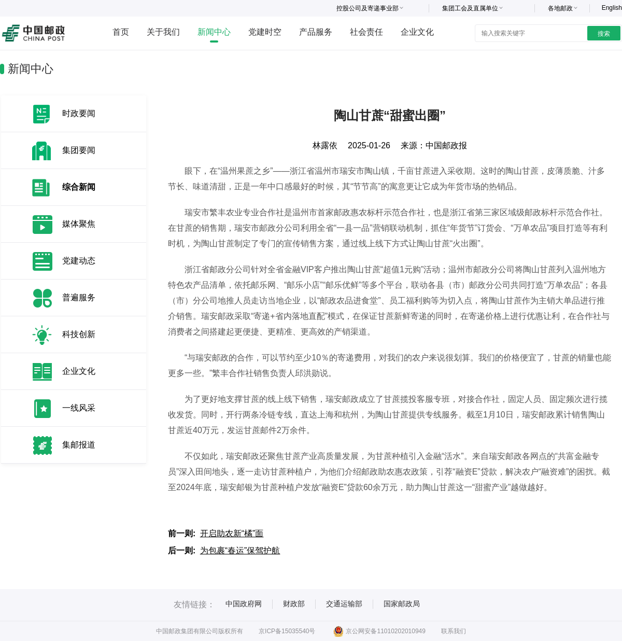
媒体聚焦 (78, 223)
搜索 (604, 33)
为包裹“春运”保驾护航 (240, 550)
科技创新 (78, 334)
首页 (120, 31)
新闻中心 (214, 31)
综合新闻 (78, 187)
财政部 (294, 604)
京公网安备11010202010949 (379, 631)
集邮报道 (78, 444)
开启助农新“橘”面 (232, 533)
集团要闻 (78, 150)
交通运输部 (344, 604)
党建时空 (264, 31)
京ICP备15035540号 (287, 631)
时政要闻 (78, 113)
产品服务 (315, 31)
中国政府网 (243, 604)
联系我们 (453, 631)
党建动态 (78, 260)
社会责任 (366, 31)
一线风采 (78, 407)
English (612, 7)
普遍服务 (78, 297)
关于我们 (163, 31)
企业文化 (417, 31)
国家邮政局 (402, 604)
